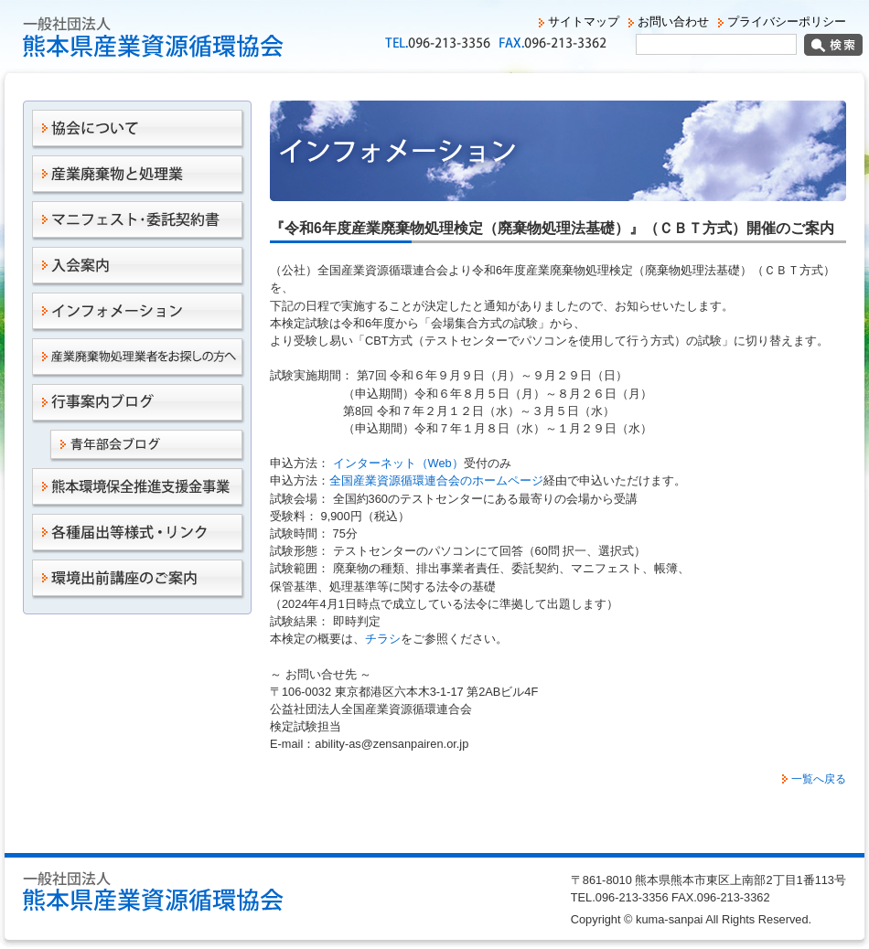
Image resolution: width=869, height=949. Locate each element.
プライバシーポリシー (786, 21)
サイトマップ (583, 21)
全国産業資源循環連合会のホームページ (436, 480)
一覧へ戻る (818, 779)
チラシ (383, 638)
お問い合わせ (673, 21)
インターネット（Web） (396, 463)
